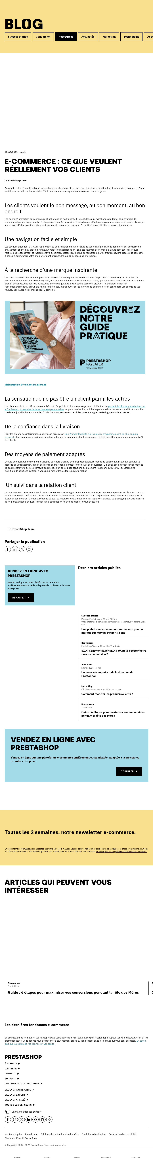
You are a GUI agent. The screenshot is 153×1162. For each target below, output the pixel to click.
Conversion (43, 36)
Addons (47, 1154)
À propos (12, 1063)
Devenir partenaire (19, 1089)
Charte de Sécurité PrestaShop (21, 1138)
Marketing (109, 36)
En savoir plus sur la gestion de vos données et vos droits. (121, 851)
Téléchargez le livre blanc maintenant (25, 384)
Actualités (87, 36)
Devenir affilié (16, 1099)
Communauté (106, 1154)
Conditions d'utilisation (94, 1134)
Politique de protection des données (59, 1134)
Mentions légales (13, 1134)
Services (76, 1154)
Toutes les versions (20, 1104)
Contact (12, 1073)
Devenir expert (16, 1094)
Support (12, 1078)
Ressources (136, 1154)
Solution (17, 1154)
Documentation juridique (23, 1083)
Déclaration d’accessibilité (122, 1134)
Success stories (18, 36)
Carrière (12, 1068)
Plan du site (31, 1134)
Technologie (131, 36)
